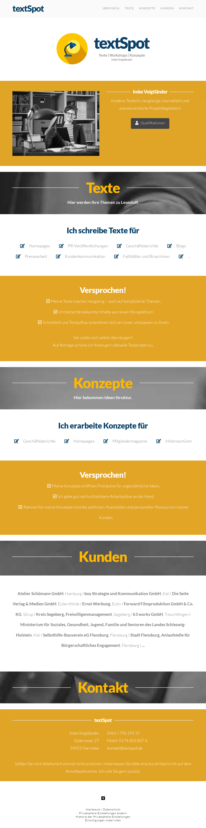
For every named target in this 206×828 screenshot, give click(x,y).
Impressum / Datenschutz (103, 809)
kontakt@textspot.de (125, 748)
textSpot (28, 8)
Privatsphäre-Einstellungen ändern (103, 813)
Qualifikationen (150, 123)
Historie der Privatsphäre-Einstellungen (103, 816)
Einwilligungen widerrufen (103, 820)
